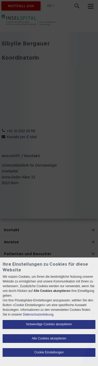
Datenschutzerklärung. (38, 314)
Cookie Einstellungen (49, 352)
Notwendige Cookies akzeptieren (49, 324)
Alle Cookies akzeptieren (49, 338)
